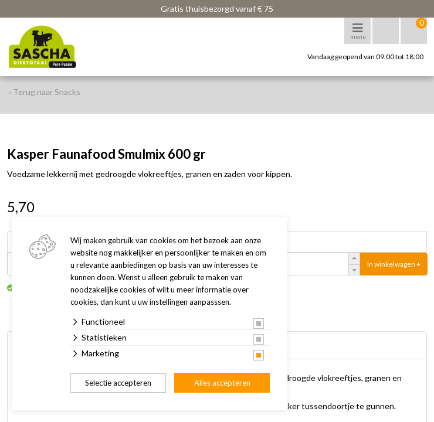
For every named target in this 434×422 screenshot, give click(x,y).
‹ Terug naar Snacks (44, 92)
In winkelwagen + (394, 264)
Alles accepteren (222, 382)
